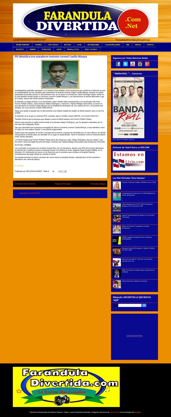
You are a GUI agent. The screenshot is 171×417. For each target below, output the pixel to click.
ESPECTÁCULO (53, 45)
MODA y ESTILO (73, 49)
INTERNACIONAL (93, 45)
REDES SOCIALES (91, 49)
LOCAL (79, 45)
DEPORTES (20, 49)
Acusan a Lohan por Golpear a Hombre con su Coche (139, 182)
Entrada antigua (98, 184)
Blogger (138, 412)
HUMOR (32, 49)
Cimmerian (114, 412)
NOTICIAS (67, 45)
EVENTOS (150, 45)
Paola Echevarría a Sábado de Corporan (134, 281)
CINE (127, 45)
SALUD (59, 49)
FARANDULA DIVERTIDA (29, 193)
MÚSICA (138, 45)
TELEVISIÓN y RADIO (112, 45)
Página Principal (63, 184)
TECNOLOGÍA (46, 49)
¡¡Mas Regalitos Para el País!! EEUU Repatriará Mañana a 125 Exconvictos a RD (137, 205)
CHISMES (38, 45)
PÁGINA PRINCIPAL (22, 45)
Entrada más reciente (25, 184)
